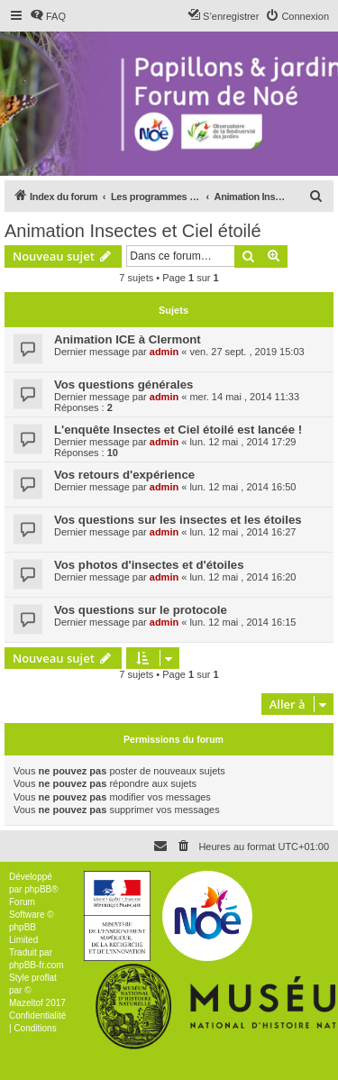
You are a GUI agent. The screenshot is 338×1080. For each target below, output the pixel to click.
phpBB (37, 889)
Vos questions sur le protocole (140, 610)
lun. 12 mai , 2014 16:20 (242, 577)
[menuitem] (48, 16)
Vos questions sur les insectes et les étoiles (178, 519)
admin (164, 351)
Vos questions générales (123, 384)
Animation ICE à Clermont (127, 339)
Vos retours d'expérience (124, 474)
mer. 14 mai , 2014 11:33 (244, 396)
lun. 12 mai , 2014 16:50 (242, 486)
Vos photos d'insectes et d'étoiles (148, 565)
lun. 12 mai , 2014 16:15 (242, 622)
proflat (44, 978)
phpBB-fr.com (36, 965)
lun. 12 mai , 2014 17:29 (242, 441)
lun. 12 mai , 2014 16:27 (242, 531)
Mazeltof (26, 1003)
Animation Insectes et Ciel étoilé (133, 231)
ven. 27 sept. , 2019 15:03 (246, 351)
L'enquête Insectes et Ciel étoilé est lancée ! (178, 429)
